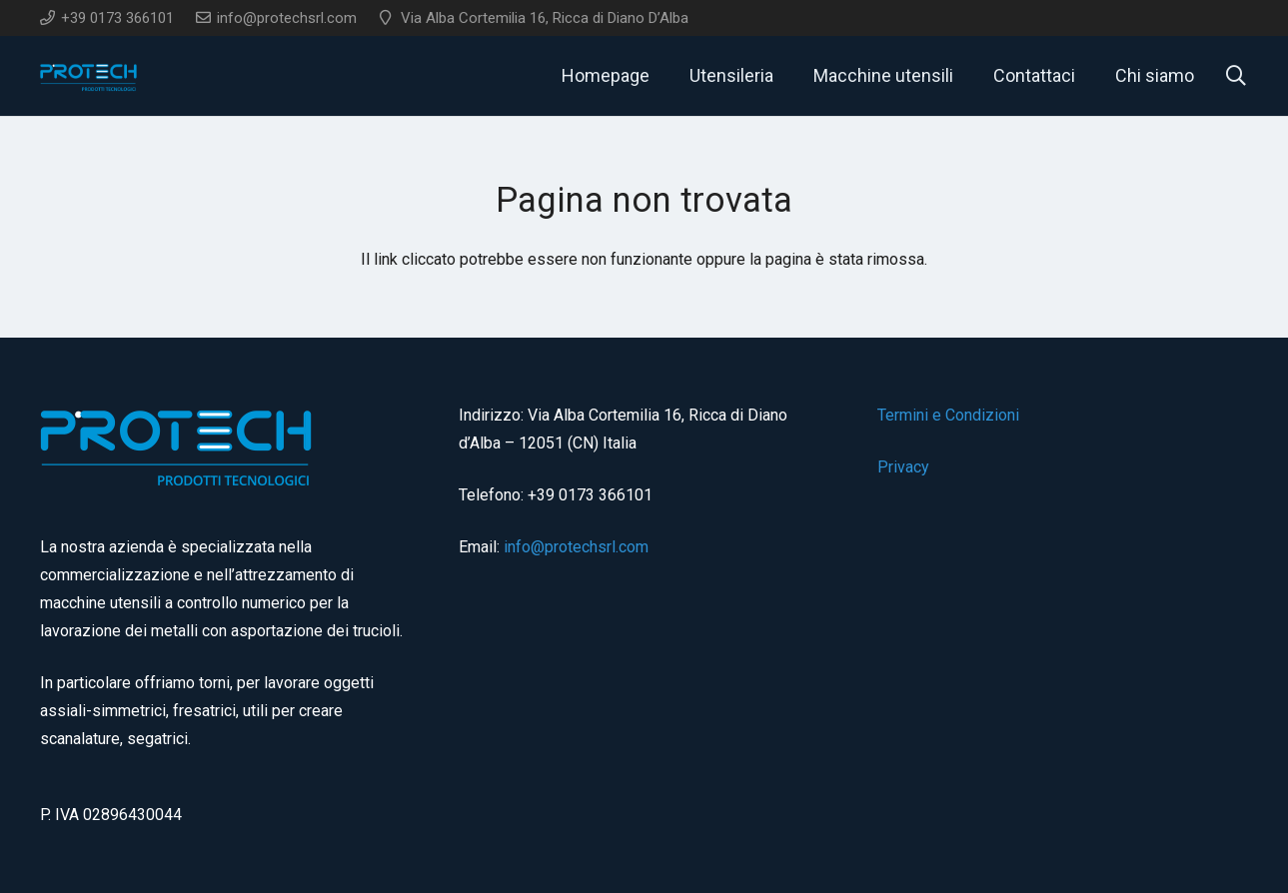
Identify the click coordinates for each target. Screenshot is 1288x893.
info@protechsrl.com (576, 546)
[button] (1236, 76)
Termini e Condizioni (948, 415)
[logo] (89, 76)
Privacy (903, 466)
